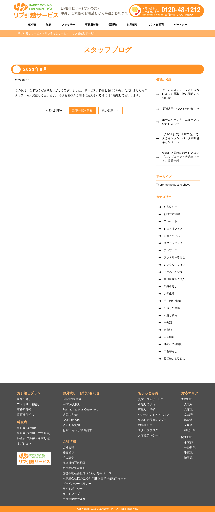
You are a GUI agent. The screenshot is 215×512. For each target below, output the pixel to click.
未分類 (168, 322)
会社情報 (68, 447)
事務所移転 (91, 24)
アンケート (170, 221)
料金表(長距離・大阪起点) (33, 433)
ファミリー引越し (174, 257)
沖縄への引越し (173, 344)
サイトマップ (71, 494)
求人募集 (68, 457)
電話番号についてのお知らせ (180, 108)
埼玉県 (188, 457)
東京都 (188, 442)
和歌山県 (190, 430)
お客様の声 (170, 206)
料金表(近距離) (26, 428)
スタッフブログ (173, 243)
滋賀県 (188, 420)
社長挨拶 (68, 452)
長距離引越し (25, 414)
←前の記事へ (54, 110)
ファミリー (68, 24)
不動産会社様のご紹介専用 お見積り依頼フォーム (94, 478)
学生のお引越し (173, 300)
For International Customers (80, 409)
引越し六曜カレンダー (152, 420)
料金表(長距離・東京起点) (33, 438)
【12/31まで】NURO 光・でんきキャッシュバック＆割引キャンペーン (180, 138)
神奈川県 (190, 447)
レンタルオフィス (174, 264)
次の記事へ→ (110, 110)
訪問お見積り (71, 414)
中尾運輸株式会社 (74, 499)
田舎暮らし (170, 351)
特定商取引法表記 (74, 468)
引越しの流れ (146, 404)
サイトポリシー (73, 488)
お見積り (132, 24)
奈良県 (188, 425)
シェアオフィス (173, 228)
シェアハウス (172, 235)
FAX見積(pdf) (71, 420)
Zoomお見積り (72, 399)
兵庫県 (188, 409)
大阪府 (188, 404)
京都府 (188, 414)
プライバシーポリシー (77, 483)
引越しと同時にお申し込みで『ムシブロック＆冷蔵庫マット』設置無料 (180, 157)
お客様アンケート (149, 435)
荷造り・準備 (146, 409)
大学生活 (169, 293)
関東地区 (187, 437)
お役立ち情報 (172, 214)
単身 (48, 24)
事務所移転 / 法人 (174, 279)
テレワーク (170, 250)
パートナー (180, 24)
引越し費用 (170, 315)
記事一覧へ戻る (82, 110)
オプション (24, 443)
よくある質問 (155, 24)
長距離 (113, 24)
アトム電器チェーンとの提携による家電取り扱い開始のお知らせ (180, 94)
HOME (32, 24)
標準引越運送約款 (74, 462)
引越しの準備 (172, 308)
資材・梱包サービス (151, 399)
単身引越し (170, 286)
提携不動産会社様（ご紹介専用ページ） (88, 473)
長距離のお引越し (174, 358)
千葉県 (188, 452)
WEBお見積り (72, 404)
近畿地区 (187, 399)
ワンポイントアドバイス (153, 414)
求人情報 (169, 337)
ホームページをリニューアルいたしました (180, 121)
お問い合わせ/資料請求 (77, 430)
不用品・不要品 (173, 271)
